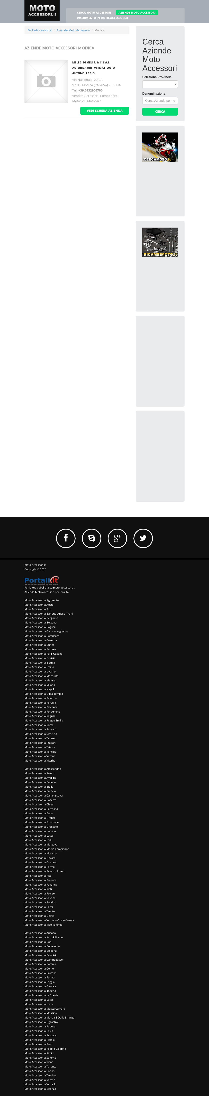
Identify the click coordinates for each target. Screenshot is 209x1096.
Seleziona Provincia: (157, 77)
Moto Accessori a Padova (40, 1026)
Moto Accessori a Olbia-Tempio (43, 694)
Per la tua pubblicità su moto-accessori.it (49, 587)
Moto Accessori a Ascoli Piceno (43, 937)
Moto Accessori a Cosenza (40, 640)
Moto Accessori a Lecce (39, 835)
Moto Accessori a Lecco (39, 1000)
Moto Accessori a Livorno (40, 671)
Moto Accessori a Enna (38, 813)
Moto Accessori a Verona (39, 756)
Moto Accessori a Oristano (40, 862)
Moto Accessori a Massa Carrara (44, 1008)
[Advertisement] (175, 350)
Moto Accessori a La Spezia (41, 995)
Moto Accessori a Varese (39, 1080)
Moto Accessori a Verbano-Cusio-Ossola (49, 920)
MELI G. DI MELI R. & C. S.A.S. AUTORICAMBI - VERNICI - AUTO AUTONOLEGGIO (93, 68)
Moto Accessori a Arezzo (39, 773)
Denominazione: (154, 93)
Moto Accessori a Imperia (40, 991)
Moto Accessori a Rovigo (39, 893)
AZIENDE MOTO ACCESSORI (137, 12)
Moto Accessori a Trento (39, 911)
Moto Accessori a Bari (38, 942)
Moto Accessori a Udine (39, 916)
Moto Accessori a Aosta (39, 605)
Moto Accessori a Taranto (40, 1066)
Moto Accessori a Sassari (40, 729)
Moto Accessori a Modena (40, 853)
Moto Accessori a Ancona (40, 933)
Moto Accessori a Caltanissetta (43, 795)
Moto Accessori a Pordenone (42, 711)
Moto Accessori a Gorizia (39, 658)
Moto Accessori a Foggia (39, 982)
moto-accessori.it (35, 565)
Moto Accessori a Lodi (38, 840)
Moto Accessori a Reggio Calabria (45, 1049)
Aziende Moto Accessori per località (46, 592)
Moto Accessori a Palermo (40, 698)
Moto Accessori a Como (39, 968)
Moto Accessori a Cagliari (40, 627)
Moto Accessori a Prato (38, 1044)
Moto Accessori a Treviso (40, 1075)
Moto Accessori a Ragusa (40, 716)
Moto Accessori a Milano (39, 685)
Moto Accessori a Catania (40, 964)
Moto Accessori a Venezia (40, 752)
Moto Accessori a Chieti (39, 804)
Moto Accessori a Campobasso (43, 960)
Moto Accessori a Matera (40, 680)
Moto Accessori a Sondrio (40, 902)
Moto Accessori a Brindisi (40, 955)
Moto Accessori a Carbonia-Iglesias (46, 631)
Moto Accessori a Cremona (41, 809)
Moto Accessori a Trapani (40, 743)
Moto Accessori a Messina (40, 1013)
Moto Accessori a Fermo (39, 977)
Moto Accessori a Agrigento (41, 600)
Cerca (160, 111)
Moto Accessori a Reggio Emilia (43, 720)
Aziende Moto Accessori (73, 30)
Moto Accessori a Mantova (40, 844)
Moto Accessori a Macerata (41, 676)
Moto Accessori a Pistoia (39, 1040)
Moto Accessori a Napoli (39, 689)
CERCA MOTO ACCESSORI (94, 12)
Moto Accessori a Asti (37, 609)
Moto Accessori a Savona (40, 898)
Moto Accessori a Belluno (40, 782)
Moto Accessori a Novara (40, 858)
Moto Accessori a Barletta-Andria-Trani (48, 613)
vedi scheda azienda (105, 110)
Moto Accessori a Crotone (40, 973)
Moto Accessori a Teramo (40, 738)
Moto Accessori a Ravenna (40, 884)
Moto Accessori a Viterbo (39, 760)
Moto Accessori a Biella (38, 786)
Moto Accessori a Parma (39, 867)
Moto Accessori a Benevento (42, 946)
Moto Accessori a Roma (39, 725)
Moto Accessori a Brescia (40, 791)
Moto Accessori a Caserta (40, 800)
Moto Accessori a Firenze (40, 818)
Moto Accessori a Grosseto (41, 827)
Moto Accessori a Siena (38, 1062)
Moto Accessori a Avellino (40, 778)
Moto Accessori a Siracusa (40, 734)
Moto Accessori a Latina (39, 667)
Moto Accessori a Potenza (40, 880)
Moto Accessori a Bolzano (40, 622)
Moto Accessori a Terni (38, 907)
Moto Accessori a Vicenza (40, 1089)
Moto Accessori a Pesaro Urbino (44, 871)
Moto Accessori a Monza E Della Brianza (49, 1017)
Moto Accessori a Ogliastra (41, 1022)
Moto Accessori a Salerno (40, 1057)
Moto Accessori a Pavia (38, 1031)
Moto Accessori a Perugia (40, 703)
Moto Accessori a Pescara (40, 1035)
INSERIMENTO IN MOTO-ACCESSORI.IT (102, 18)
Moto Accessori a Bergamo (41, 618)
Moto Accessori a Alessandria (42, 769)
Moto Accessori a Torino (39, 1071)
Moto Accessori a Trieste (39, 747)
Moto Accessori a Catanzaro (41, 636)
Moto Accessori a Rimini (39, 1053)
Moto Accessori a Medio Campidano (46, 849)
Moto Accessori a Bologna (40, 951)
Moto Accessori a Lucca (39, 1004)
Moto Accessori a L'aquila (40, 831)
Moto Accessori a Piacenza (41, 707)
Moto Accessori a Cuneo (39, 645)
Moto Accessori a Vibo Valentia (43, 925)
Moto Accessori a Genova (40, 986)
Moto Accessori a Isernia (39, 662)
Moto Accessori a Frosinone (41, 822)
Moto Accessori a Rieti (38, 889)
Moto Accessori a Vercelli (40, 1084)
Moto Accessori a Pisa (38, 876)
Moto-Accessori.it (40, 30)
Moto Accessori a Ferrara (40, 649)
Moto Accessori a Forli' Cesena (43, 654)
